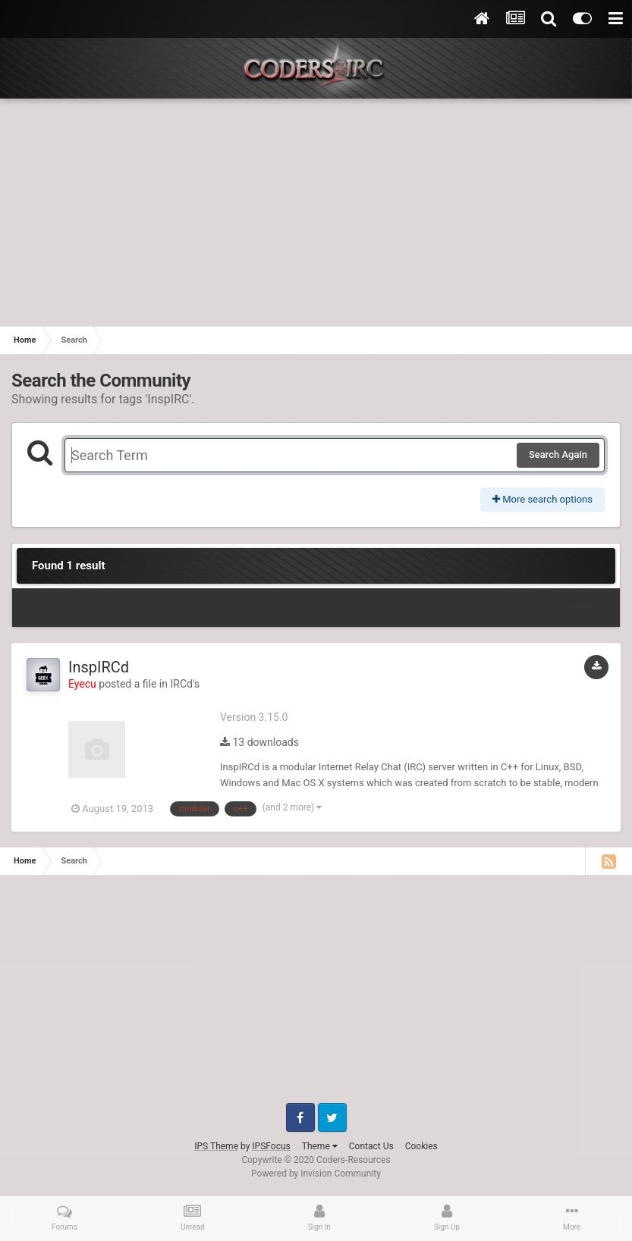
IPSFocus (271, 1146)
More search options (542, 499)
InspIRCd (98, 667)
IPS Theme (216, 1146)
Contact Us (371, 1146)
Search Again (558, 454)
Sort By (585, 607)
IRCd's (185, 684)
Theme (320, 1146)
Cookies (421, 1146)
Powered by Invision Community (316, 1173)
